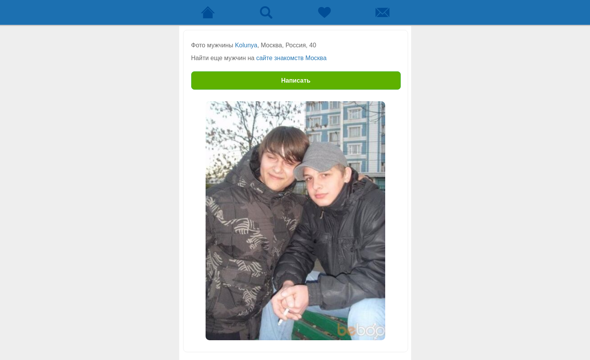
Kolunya (246, 45)
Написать (296, 80)
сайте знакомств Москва (291, 58)
